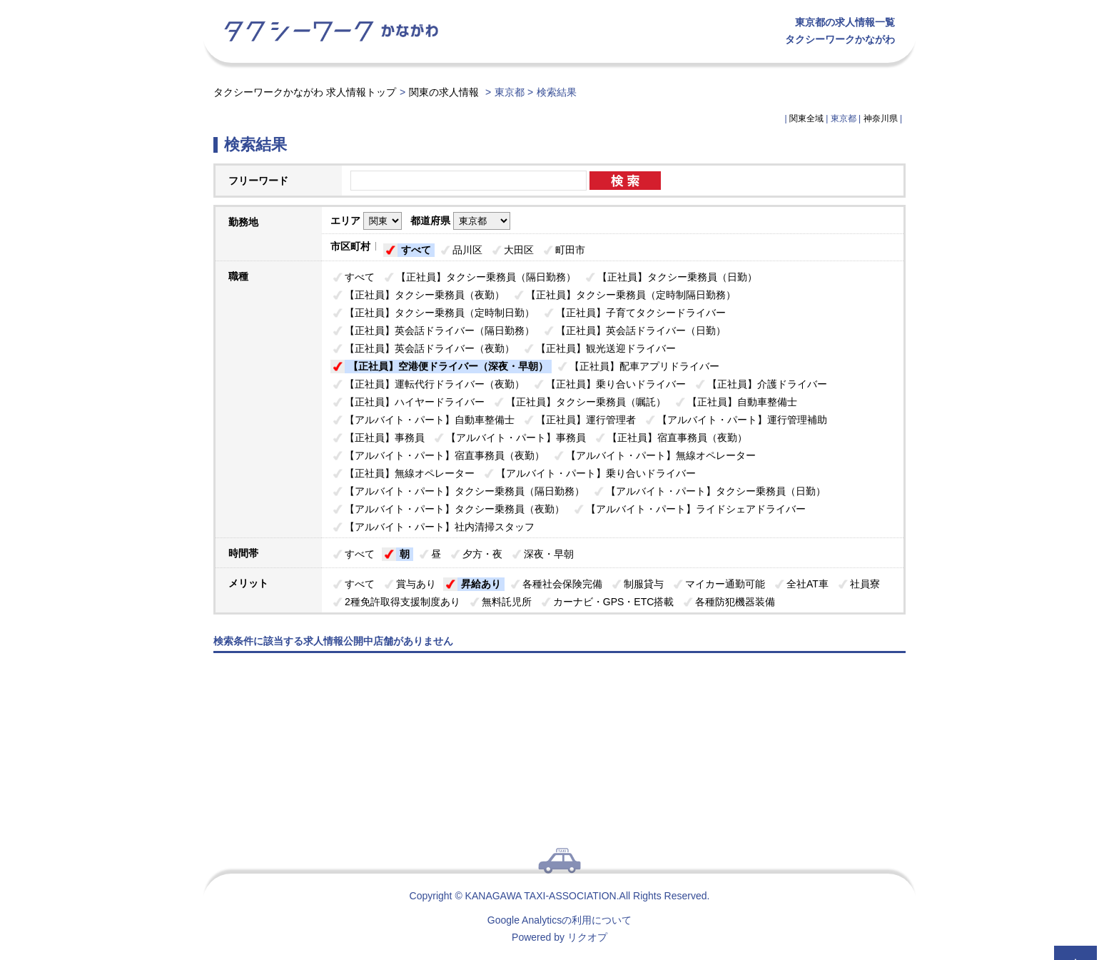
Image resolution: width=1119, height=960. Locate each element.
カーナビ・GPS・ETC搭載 (613, 601)
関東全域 (806, 118)
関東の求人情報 (445, 92)
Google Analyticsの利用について (559, 920)
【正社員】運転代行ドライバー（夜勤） (435, 384)
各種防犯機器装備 (735, 601)
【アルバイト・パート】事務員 (516, 437)
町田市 (570, 250)
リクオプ (587, 937)
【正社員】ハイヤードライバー (415, 402)
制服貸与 (644, 584)
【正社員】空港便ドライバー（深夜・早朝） (448, 366)
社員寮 (865, 584)
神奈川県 (881, 118)
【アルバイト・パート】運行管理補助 (742, 419)
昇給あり (481, 584)
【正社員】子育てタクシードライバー (641, 312)
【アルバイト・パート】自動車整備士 (430, 419)
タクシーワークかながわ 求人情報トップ (304, 92)
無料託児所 (507, 601)
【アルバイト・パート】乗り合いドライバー (596, 473)
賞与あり (416, 584)
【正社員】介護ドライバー (767, 384)
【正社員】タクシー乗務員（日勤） (677, 277)
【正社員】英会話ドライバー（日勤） (641, 330)
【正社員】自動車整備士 (742, 402)
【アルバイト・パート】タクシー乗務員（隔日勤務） (464, 491)
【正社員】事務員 (385, 437)
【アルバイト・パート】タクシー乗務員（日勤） (716, 491)
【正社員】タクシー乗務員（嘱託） (586, 402)
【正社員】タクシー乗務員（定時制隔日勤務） (631, 294)
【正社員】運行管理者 (586, 419)
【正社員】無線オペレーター (410, 473)
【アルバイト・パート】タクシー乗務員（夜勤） (454, 509)
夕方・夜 (482, 554)
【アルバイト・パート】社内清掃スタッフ (440, 526)
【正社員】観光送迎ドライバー (606, 348)
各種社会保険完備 (562, 584)
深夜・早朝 (549, 554)
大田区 (519, 250)
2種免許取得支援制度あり (402, 601)
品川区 (467, 250)
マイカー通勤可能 (725, 584)
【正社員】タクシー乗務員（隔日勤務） (486, 277)
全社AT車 (807, 584)
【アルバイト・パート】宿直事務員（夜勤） (445, 455)
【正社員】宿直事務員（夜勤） (677, 437)
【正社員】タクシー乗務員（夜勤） (425, 294)
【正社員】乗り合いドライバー (616, 384)
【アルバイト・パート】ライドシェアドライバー (696, 509)
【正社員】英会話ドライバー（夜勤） (430, 348)
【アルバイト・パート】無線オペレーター (661, 455)
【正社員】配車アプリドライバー (644, 366)
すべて (416, 250)
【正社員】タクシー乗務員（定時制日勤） (440, 312)
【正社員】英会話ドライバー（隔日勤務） (440, 330)
